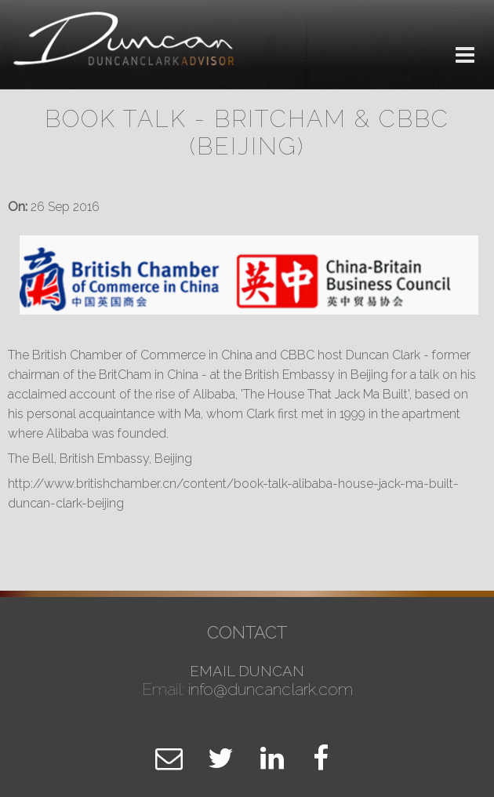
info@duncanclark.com (270, 689)
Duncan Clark (125, 45)
